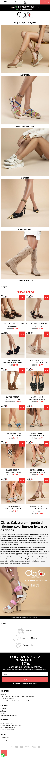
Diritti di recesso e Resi (8, 728)
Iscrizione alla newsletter (8, 715)
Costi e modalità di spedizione (10, 725)
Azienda (3, 711)
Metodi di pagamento (7, 723)
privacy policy (33, 683)
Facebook (5, 738)
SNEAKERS (25, 178)
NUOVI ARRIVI (25, 75)
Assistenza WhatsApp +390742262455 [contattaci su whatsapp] (25, 618)
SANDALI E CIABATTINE (25, 126)
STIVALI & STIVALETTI (25, 281)
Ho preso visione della (26, 683)
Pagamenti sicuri (29, 645)
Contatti (3, 709)
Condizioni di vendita (7, 730)
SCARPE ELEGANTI (25, 229)
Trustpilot (3, 287)
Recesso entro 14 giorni (28, 638)
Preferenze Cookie (24, 701)
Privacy (3, 713)
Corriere (29, 631)
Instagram (5, 740)
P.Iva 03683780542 (7, 699)
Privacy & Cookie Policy (8, 701)
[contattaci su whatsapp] (3, 755)
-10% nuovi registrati (25, 6)
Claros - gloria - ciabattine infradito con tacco (37, 508)
